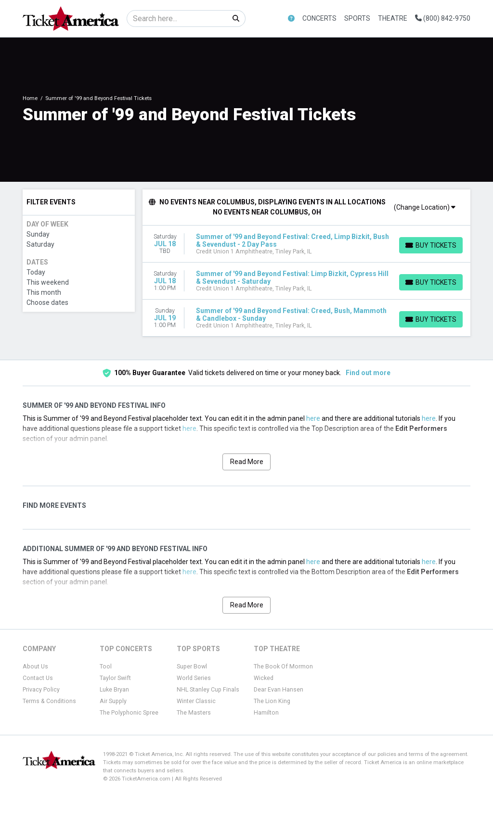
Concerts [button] (319, 18)
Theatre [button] (392, 18)
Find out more (368, 373)
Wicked (263, 678)
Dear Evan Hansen (278, 689)
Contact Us (38, 678)
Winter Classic (196, 701)
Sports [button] (357, 18)
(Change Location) (424, 207)
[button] (291, 18)
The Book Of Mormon (283, 666)
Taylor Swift (115, 678)
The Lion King (272, 701)
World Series (194, 678)
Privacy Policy (41, 689)
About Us (35, 666)
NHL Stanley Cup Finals (208, 689)
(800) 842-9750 (442, 18)
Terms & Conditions (49, 701)
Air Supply (113, 701)
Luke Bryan (114, 689)
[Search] (177, 18)
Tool (106, 666)
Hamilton (266, 712)
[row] (307, 244)
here (313, 418)
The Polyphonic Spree (129, 712)
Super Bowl (192, 666)
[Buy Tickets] (431, 245)
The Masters (194, 712)
